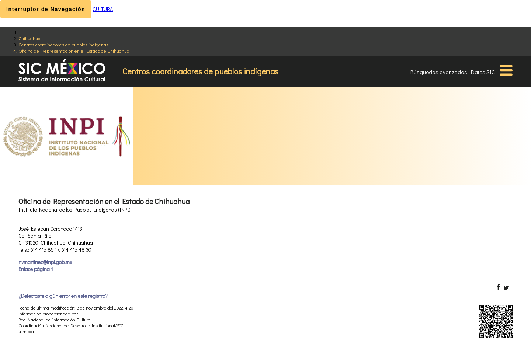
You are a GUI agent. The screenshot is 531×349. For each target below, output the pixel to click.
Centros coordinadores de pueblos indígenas (63, 44)
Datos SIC (483, 72)
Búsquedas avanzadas (438, 72)
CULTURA (103, 9)
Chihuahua (29, 38)
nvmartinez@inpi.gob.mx (45, 261)
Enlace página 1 (35, 268)
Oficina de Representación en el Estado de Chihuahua (73, 51)
